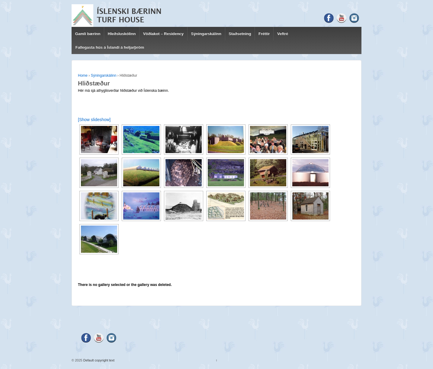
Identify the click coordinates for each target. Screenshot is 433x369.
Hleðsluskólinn (122, 33)
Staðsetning (240, 33)
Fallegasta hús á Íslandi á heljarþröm (109, 47)
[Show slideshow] (94, 119)
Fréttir (264, 33)
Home (83, 75)
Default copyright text (98, 360)
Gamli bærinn (88, 33)
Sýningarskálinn (206, 33)
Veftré (282, 33)
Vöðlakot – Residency (163, 33)
